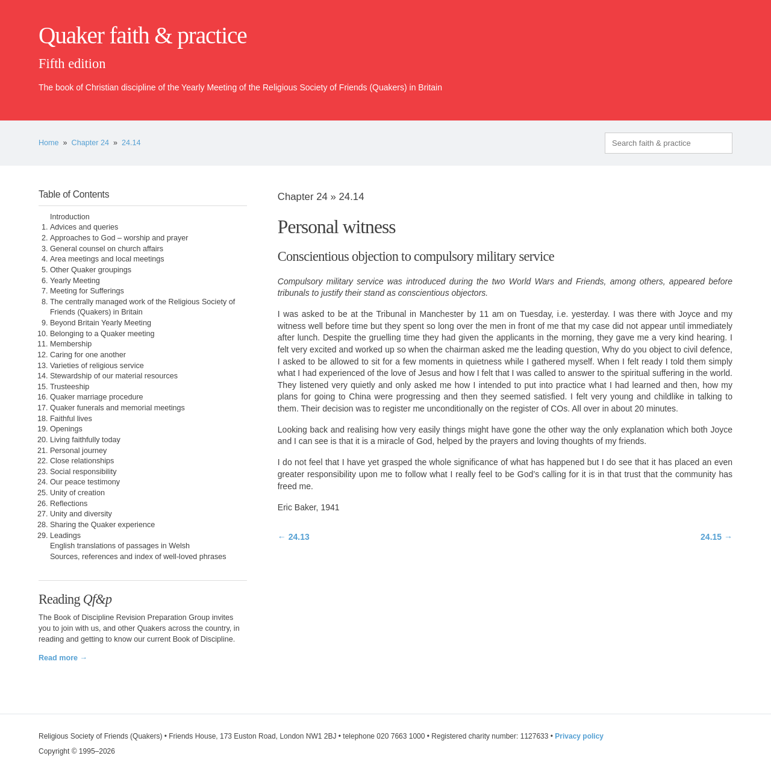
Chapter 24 (90, 143)
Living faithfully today (85, 440)
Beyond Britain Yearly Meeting (100, 323)
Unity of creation (77, 493)
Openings (66, 429)
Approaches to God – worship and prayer (119, 238)
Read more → (63, 658)
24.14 (131, 143)
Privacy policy (579, 736)
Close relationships (82, 461)
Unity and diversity (81, 514)
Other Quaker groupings (90, 270)
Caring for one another (88, 355)
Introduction (70, 217)
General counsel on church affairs (106, 249)
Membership (71, 344)
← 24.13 (294, 537)
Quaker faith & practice (142, 35)
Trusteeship (69, 387)
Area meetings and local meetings (107, 259)
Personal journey (78, 450)
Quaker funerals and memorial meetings (117, 408)
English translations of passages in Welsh (120, 546)
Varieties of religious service (97, 365)
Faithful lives (71, 419)
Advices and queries (84, 227)
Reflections (68, 503)
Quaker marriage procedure (96, 397)
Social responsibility (83, 472)
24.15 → (716, 537)
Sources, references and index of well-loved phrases (138, 556)
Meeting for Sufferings (87, 291)
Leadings (65, 535)
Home (49, 143)
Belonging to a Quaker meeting (102, 334)
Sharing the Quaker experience (102, 525)
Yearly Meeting (75, 281)
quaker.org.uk (696, 55)
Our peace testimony (85, 482)
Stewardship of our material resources (114, 376)
